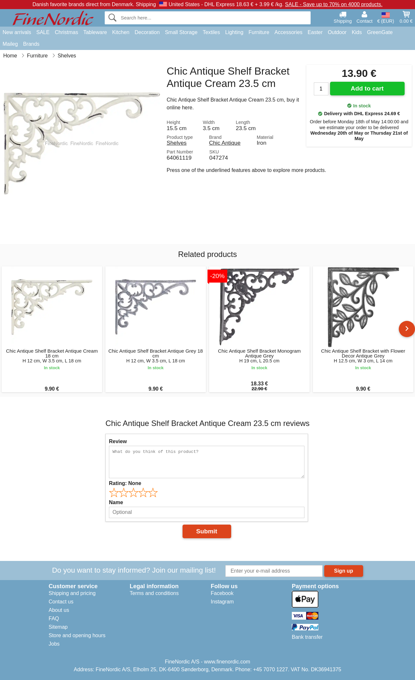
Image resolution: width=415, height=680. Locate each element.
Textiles (211, 32)
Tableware (95, 32)
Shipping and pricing (72, 593)
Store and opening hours (77, 635)
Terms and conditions (154, 593)
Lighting (234, 32)
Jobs (54, 644)
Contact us (61, 601)
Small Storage (181, 32)
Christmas (66, 32)
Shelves (176, 143)
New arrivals (17, 32)
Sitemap (58, 627)
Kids (357, 32)
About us (59, 610)
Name (116, 502)
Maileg (10, 44)
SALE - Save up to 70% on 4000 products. (334, 4)
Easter (315, 32)
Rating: (125, 483)
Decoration (147, 32)
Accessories (288, 32)
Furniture (259, 32)
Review (118, 441)
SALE (43, 32)
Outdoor (337, 32)
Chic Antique (225, 143)
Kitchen (120, 32)
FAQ (54, 618)
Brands (31, 44)
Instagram (222, 601)
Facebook (222, 593)
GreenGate (380, 32)
